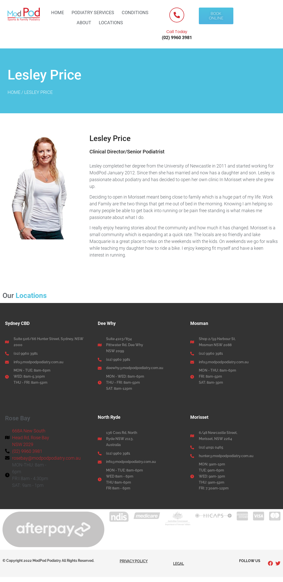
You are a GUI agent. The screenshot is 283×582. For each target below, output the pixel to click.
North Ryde (109, 417)
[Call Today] (176, 15)
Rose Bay (17, 418)
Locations (111, 22)
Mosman (199, 323)
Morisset (199, 417)
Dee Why (107, 323)
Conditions (135, 12)
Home (57, 12)
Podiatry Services (93, 12)
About (84, 22)
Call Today (176, 32)
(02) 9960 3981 (177, 37)
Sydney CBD (17, 323)
